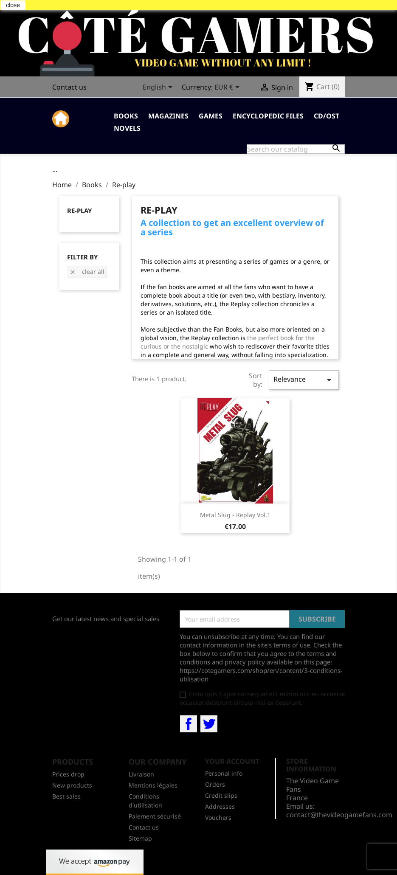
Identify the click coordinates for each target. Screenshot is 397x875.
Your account (232, 761)
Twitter (208, 723)
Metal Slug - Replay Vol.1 (235, 515)
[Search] (296, 149)
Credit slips (221, 795)
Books (126, 116)
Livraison (141, 774)
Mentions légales (153, 785)
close (13, 5)
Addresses (220, 806)
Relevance (303, 379)
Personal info (223, 773)
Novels (127, 128)
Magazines (168, 116)
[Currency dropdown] (228, 88)
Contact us (69, 87)
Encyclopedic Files (268, 116)
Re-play (79, 210)
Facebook (188, 723)
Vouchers (218, 817)
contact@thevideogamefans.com (339, 814)
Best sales (66, 796)
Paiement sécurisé (155, 816)
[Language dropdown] (159, 88)
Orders (215, 784)
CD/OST (326, 116)
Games (210, 116)
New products (72, 785)
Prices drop (68, 774)
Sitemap (140, 838)
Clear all (86, 271)
